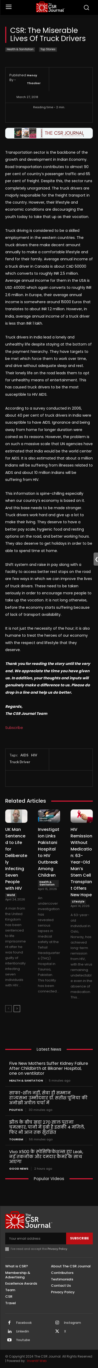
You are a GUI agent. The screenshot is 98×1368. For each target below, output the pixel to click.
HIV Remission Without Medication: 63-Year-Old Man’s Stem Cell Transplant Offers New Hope (81, 862)
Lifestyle (78, 902)
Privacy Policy (57, 1249)
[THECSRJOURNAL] (50, 7)
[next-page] (17, 1008)
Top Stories (48, 49)
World (11, 895)
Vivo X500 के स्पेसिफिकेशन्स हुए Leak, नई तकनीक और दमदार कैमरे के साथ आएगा (46, 1157)
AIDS (24, 755)
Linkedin (22, 1331)
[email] (35, 1238)
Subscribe (14, 727)
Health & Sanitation (20, 49)
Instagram (72, 1323)
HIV (34, 755)
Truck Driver (19, 762)
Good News (18, 1169)
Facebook (24, 1323)
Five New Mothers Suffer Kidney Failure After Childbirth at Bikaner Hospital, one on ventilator (48, 1068)
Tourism (16, 1139)
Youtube (23, 1340)
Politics (16, 1110)
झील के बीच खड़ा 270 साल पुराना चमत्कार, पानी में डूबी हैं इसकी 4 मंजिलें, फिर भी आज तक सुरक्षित (47, 1127)
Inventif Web (37, 1361)
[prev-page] (8, 1008)
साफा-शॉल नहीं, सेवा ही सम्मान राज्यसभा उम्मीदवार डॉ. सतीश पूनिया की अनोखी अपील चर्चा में (48, 1098)
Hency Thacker (34, 79)
